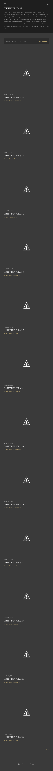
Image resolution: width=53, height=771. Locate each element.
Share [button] (6, 101)
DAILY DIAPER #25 (14, 736)
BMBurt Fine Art (13, 8)
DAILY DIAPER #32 (14, 329)
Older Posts (44, 750)
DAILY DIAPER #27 (14, 620)
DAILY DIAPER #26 (14, 678)
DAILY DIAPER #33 (14, 271)
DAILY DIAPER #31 (14, 388)
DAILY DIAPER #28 (14, 562)
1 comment (13, 217)
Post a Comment (15, 101)
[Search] (47, 3)
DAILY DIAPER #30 (14, 446)
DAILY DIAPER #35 (14, 155)
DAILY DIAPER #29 (14, 504)
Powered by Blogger (26, 763)
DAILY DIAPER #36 (14, 97)
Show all (43, 41)
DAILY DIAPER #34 (14, 213)
